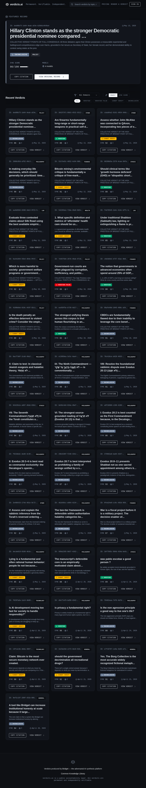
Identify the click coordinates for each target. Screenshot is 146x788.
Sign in (135, 4)
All (77, 101)
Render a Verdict (119, 4)
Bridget (65, 769)
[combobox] (88, 95)
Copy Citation (21, 77)
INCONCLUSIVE (133, 101)
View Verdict (37, 150)
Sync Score (123, 95)
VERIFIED (86, 101)
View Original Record (51, 77)
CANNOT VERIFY (118, 101)
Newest (113, 95)
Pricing (105, 4)
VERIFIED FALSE (101, 101)
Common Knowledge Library (73, 774)
